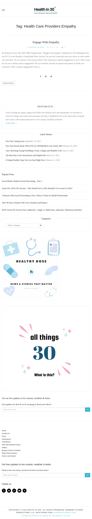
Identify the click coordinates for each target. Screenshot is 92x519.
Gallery (4, 447)
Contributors (6, 442)
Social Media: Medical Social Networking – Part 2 (22, 181)
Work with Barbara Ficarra (11, 445)
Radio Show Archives (9, 453)
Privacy (36, 516)
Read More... (9, 83)
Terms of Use (49, 516)
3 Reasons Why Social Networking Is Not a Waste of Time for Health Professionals (35, 195)
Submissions (6, 439)
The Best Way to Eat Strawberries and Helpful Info (26, 155)
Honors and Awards (9, 456)
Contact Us (6, 433)
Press (4, 436)
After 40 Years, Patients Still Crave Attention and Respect (24, 203)
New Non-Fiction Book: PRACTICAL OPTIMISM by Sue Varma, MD (34, 146)
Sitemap (26, 516)
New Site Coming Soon (15, 141)
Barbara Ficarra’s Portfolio (11, 450)
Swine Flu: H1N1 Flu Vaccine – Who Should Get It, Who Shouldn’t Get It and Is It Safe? (37, 188)
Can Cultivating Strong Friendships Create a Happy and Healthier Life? (34, 151)
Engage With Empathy (46, 42)
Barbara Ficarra (36, 47)
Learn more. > (11, 123)
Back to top (64, 516)
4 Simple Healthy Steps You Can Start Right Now (25, 160)
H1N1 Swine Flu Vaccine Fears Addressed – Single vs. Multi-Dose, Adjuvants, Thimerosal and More (42, 210)
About (4, 430)
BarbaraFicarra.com (65, 512)
